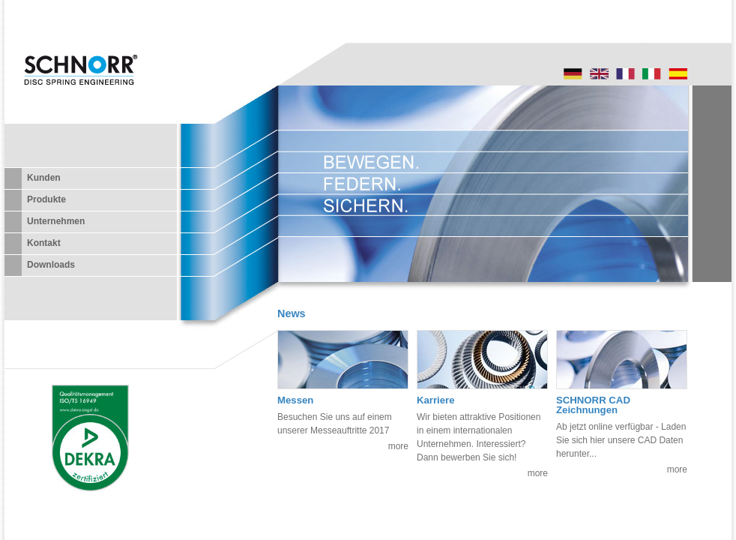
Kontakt (44, 243)
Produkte (46, 199)
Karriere (436, 400)
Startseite (573, 74)
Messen (295, 400)
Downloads (51, 265)
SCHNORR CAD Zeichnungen (593, 405)
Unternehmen (56, 221)
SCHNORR (80, 83)
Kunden (44, 177)
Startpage (599, 74)
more (398, 446)
